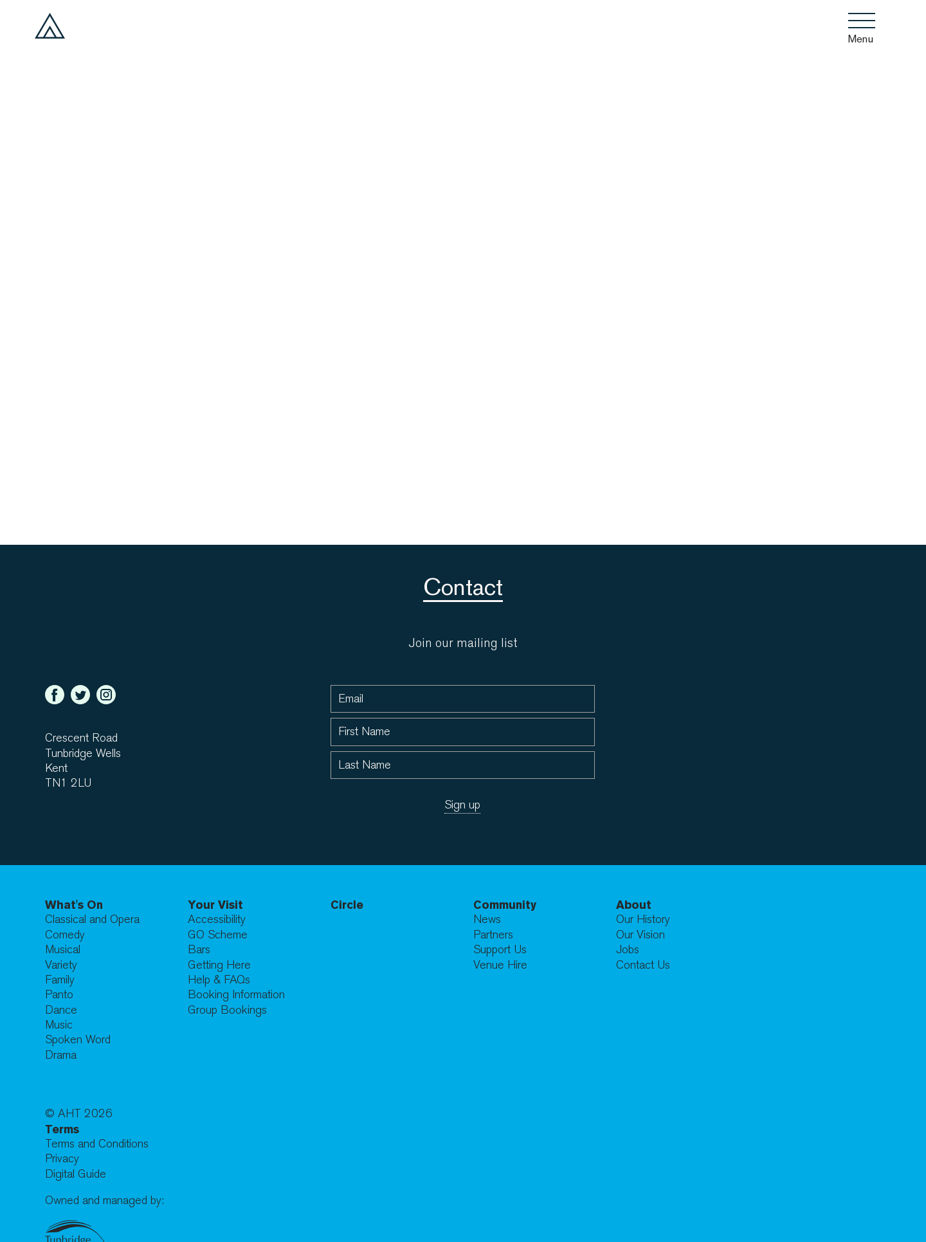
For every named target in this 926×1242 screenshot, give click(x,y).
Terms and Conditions (97, 1144)
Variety (61, 965)
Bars (199, 949)
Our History (643, 919)
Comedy (65, 935)
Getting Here (219, 965)
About (633, 904)
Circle (347, 904)
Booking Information (236, 994)
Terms (62, 1129)
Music (59, 1025)
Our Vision (640, 935)
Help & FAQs (219, 980)
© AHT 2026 (79, 1113)
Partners (493, 935)
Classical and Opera (92, 919)
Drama (61, 1055)
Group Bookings (227, 1010)
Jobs (627, 949)
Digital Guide (75, 1174)
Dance (61, 1010)
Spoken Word (78, 1039)
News (487, 919)
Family (60, 980)
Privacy (62, 1158)
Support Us (500, 949)
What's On (74, 904)
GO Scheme (218, 935)
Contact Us (643, 965)
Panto (59, 994)
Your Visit (215, 904)
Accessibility (217, 919)
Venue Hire (500, 965)
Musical (62, 949)
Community (504, 904)
